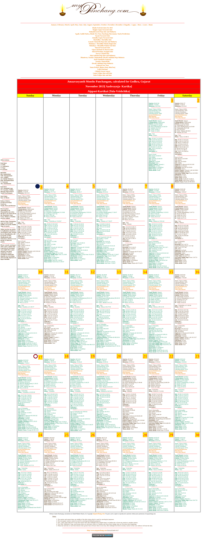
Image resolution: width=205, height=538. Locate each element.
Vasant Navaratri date (102, 36)
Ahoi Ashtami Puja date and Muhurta (102, 55)
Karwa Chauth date (102, 53)
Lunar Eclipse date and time (102, 73)
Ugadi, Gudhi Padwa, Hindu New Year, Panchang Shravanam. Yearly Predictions (102, 34)
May (76, 25)
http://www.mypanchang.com (97, 530)
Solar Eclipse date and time (102, 75)
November (111, 25)
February (61, 25)
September (96, 25)
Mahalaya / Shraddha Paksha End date (102, 46)
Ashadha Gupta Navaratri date (102, 38)
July (84, 25)
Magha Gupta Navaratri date (102, 30)
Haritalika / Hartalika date (102, 40)
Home (151, 25)
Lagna (134, 25)
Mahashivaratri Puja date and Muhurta (102, 32)
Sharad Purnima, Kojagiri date (102, 52)
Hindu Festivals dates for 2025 (102, 28)
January (54, 25)
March (67, 25)
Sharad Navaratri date (102, 48)
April (72, 25)
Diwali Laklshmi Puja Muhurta (102, 63)
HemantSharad (154, 117)
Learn (145, 25)
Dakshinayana (155, 115)
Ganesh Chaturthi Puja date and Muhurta (102, 42)
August (89, 25)
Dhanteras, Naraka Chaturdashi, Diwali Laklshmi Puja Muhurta (102, 57)
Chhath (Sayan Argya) (102, 71)
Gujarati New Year (102, 65)
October (104, 25)
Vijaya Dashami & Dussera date (102, 50)
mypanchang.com (102, 19)
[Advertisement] (49, 9)
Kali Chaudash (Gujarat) (102, 59)
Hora (139, 25)
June (80, 25)
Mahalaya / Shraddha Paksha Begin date (102, 44)
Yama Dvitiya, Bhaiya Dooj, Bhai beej (102, 67)
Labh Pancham (102, 69)
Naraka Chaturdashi (102, 61)
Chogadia (127, 25)
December (119, 25)
